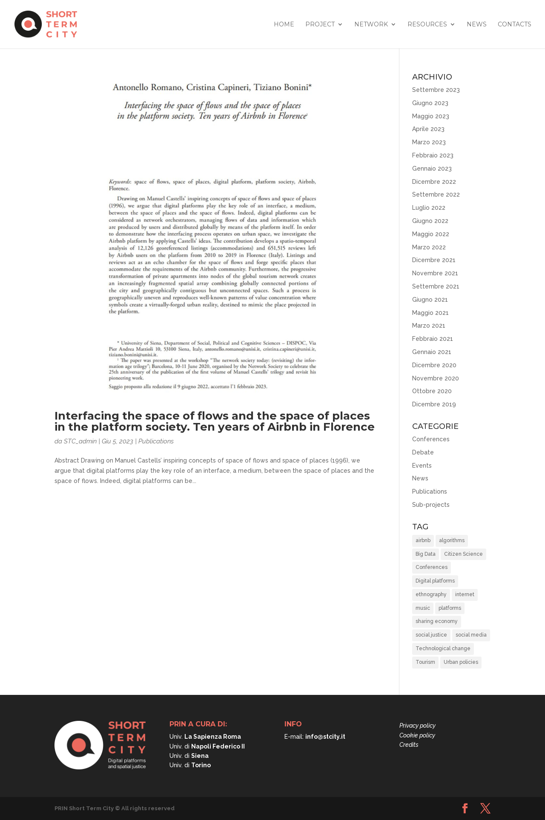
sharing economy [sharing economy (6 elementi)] (437, 621)
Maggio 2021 (430, 312)
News (477, 24)
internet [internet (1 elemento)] (464, 594)
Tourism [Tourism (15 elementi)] (425, 662)
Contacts (514, 24)
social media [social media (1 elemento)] (471, 635)
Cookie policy (417, 735)
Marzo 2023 (429, 142)
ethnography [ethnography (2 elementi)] (431, 594)
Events (422, 465)
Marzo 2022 (429, 247)
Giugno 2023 (430, 103)
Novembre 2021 (435, 273)
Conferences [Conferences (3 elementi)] (431, 567)
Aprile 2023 (428, 129)
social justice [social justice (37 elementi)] (431, 635)
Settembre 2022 (436, 194)
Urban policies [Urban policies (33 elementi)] (461, 662)
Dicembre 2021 (434, 260)
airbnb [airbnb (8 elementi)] (423, 540)
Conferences (431, 439)
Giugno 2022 (430, 220)
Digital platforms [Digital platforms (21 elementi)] (435, 581)
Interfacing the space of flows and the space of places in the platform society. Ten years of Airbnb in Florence (214, 421)
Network (371, 24)
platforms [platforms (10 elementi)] (450, 608)
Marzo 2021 (428, 325)
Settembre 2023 (436, 89)
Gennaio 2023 (432, 168)
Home (284, 24)
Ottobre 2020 (432, 391)
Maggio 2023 (430, 116)
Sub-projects (431, 504)
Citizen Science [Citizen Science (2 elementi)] (463, 554)
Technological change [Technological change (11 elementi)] (443, 648)
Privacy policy (417, 725)
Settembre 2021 (435, 286)
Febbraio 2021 (432, 338)
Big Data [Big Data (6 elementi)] (426, 554)
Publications (156, 441)
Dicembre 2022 (434, 181)
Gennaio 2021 (431, 352)
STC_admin (80, 441)
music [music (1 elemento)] (423, 608)
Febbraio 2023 (432, 155)
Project (320, 24)
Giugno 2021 (430, 299)
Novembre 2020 (435, 378)
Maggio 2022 (430, 234)
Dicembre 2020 (434, 365)
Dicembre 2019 (434, 404)
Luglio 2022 (428, 207)
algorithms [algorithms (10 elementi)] (452, 540)
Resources (427, 24)
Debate (423, 452)
